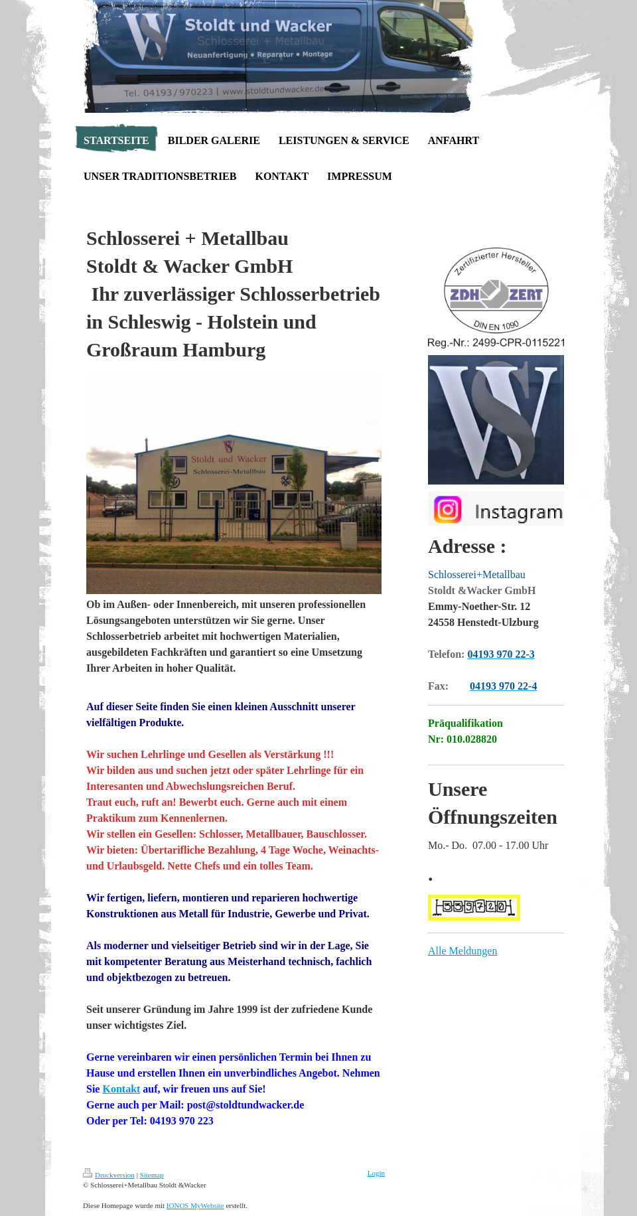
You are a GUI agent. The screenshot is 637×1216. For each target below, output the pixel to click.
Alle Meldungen (462, 950)
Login (376, 1173)
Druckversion (109, 1175)
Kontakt (121, 1089)
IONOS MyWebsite (195, 1205)
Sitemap (152, 1175)
